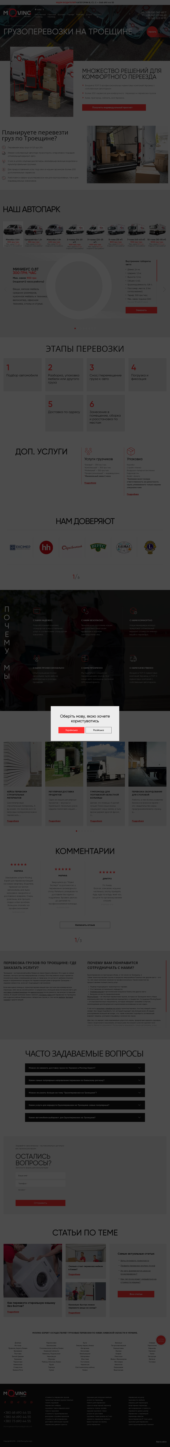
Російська (98, 730)
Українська (71, 730)
